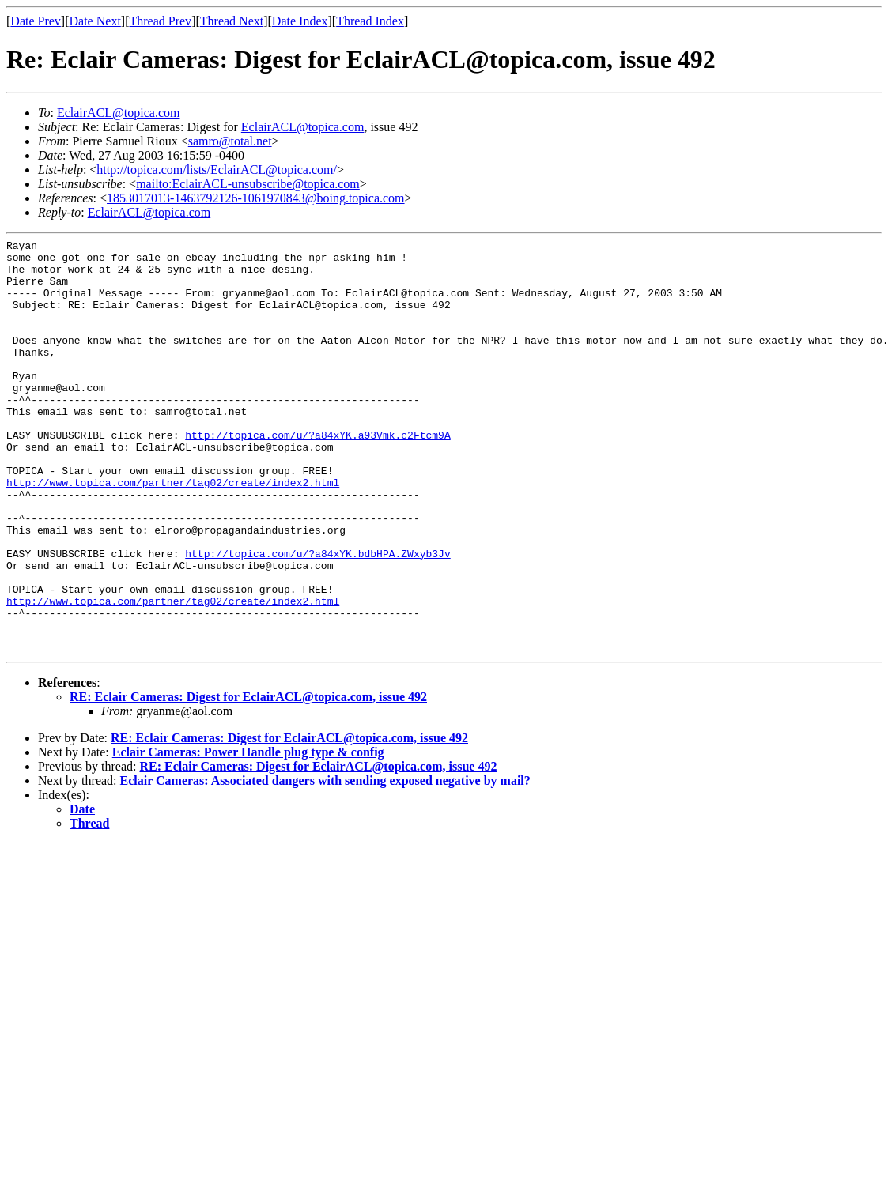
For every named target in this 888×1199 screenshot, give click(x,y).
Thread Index (370, 21)
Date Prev (35, 21)
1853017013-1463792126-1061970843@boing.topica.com (255, 198)
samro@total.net (230, 141)
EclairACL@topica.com (118, 112)
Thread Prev (160, 21)
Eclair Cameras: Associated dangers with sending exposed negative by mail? (325, 863)
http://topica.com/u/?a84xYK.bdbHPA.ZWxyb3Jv (317, 617)
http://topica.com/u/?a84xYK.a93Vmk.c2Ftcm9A (317, 475)
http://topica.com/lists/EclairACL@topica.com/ (216, 169)
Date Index (300, 21)
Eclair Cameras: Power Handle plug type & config (248, 835)
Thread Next (231, 21)
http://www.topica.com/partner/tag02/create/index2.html (172, 532)
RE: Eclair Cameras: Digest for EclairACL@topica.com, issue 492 (248, 779)
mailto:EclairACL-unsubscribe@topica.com (248, 183)
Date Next (95, 21)
